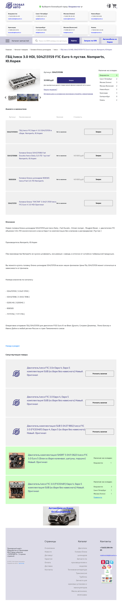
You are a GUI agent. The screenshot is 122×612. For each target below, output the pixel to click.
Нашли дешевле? (50, 89)
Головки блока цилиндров (40, 50)
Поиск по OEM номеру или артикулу (51, 40)
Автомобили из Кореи (110, 40)
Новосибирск (95, 13)
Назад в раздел (13, 346)
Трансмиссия (81, 573)
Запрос (71, 80)
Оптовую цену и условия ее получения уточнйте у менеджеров (68, 94)
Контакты (49, 570)
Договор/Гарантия (49, 557)
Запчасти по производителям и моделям (79, 562)
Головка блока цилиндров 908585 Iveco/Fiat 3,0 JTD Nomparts (34, 179)
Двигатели (82, 548)
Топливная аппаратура (77, 570)
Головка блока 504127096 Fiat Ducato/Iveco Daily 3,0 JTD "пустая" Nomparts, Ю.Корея (34, 156)
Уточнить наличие (100, 374)
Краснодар (12, 27)
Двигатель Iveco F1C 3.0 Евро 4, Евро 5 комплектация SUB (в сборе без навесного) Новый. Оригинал (55, 400)
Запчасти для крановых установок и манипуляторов (77, 584)
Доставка (48, 566)
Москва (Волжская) (70, 27)
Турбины (83, 577)
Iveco (56, 50)
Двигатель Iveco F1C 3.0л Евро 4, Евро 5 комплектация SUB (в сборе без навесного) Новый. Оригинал (55, 371)
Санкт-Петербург (42, 13)
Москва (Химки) (69, 13)
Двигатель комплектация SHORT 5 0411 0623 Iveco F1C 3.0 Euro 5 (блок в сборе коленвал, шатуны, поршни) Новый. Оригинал (58, 458)
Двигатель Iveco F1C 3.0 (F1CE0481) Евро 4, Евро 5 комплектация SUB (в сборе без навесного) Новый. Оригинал (56, 487)
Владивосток (12, 13)
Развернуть (98, 497)
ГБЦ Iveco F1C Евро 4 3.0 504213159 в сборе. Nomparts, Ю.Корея (35, 131)
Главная (9, 50)
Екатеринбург (41, 27)
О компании (50, 548)
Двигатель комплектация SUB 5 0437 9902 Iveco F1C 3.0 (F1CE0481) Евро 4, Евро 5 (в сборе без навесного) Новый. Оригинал (56, 429)
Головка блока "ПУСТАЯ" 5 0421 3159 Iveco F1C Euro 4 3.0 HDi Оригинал (37, 203)
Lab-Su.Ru (21, 563)
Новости (48, 552)
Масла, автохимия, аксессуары (79, 593)
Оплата (48, 562)
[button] (5, 97)
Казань (93, 27)
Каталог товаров (21, 50)
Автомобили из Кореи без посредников (61, 510)
